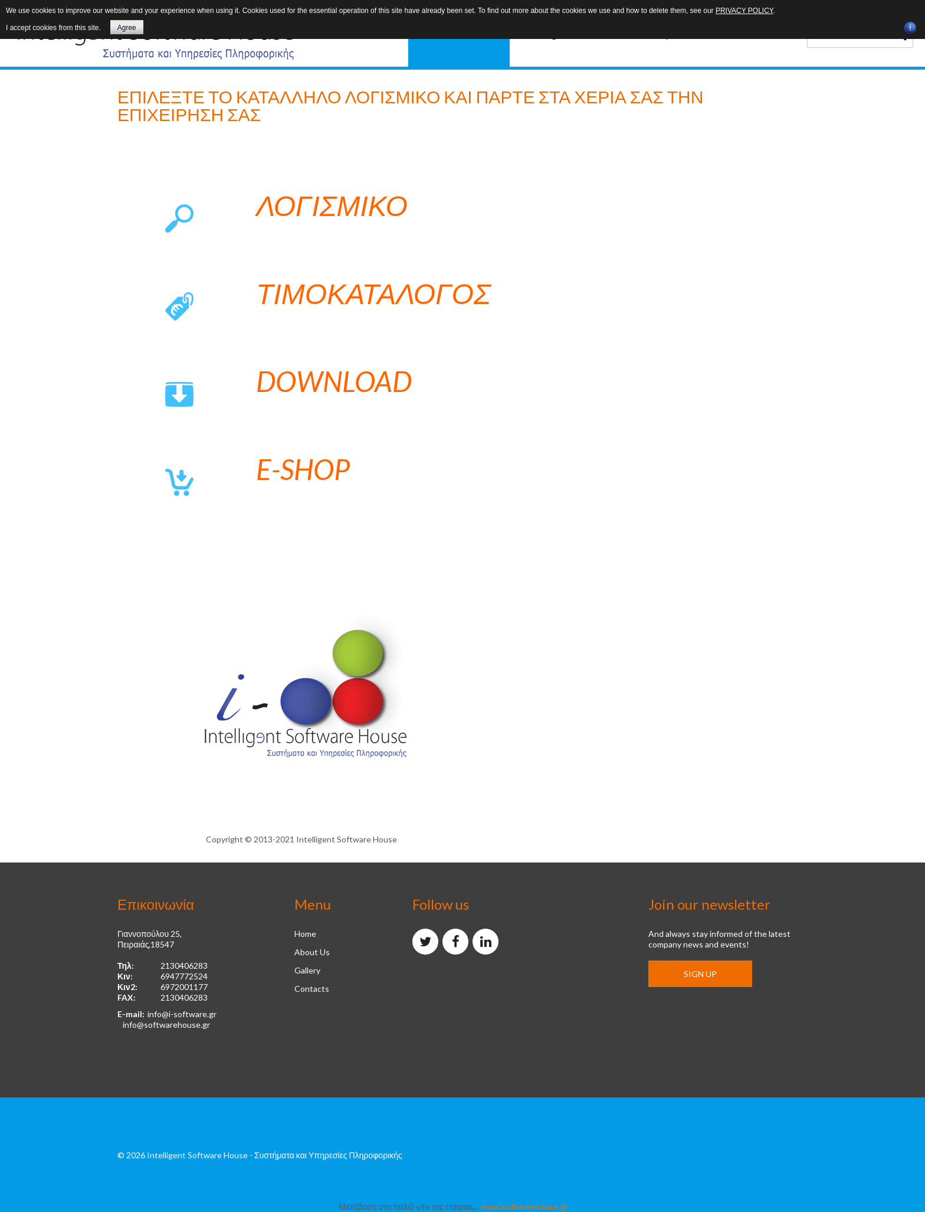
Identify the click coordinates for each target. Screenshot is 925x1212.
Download (334, 381)
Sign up (700, 974)
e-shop (303, 469)
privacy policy (744, 10)
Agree (126, 28)
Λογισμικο (332, 205)
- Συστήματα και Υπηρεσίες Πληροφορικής (326, 1155)
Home (305, 934)
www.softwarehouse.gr (524, 1206)
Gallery (307, 970)
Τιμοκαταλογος (373, 293)
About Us (312, 952)
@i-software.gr (189, 1014)
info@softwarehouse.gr (166, 1025)
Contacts (311, 989)
